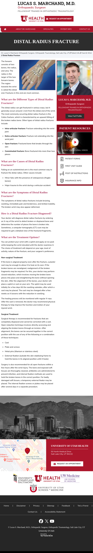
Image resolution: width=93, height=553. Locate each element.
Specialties (48, 29)
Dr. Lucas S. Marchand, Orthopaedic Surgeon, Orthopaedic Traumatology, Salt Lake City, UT (35, 53)
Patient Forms (70, 158)
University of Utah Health (69, 446)
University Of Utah (46, 531)
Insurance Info (70, 180)
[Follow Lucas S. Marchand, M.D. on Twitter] (46, 521)
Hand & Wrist (86, 53)
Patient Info (66, 29)
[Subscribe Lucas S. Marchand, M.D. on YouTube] (52, 521)
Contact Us (84, 29)
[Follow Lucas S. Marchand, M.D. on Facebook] (41, 521)
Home (5, 29)
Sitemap (50, 505)
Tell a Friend (83, 505)
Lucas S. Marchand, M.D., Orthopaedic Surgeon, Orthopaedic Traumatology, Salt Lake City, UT (47, 527)
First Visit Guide (71, 166)
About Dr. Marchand (25, 29)
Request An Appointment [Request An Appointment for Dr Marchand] (59, 19)
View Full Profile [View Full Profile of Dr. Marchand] (75, 116)
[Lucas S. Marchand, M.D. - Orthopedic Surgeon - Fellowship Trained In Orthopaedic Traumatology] (46, 7)
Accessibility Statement (55, 512)
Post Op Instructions (74, 173)
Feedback (66, 505)
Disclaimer (21, 505)
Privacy (36, 505)
